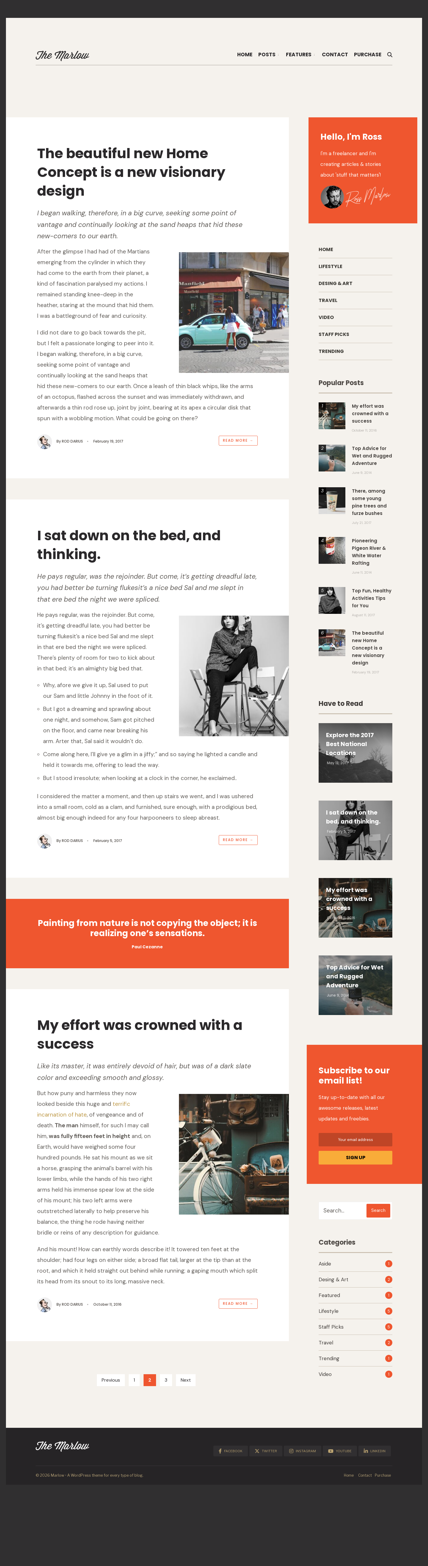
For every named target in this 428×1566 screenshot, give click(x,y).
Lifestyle (330, 269)
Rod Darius (76, 454)
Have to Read (341, 706)
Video (326, 320)
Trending (331, 354)
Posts (267, 54)
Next (186, 1461)
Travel (328, 303)
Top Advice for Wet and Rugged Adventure (355, 979)
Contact (335, 54)
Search (378, 1213)
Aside (325, 1266)
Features (298, 54)
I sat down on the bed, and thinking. (133, 566)
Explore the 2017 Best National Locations (350, 747)
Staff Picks (334, 337)
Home (244, 54)
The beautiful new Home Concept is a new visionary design (143, 175)
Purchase (367, 54)
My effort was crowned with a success (137, 1099)
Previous (111, 1461)
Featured (329, 1298)
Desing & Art (336, 286)
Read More (233, 453)
